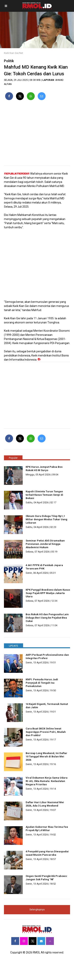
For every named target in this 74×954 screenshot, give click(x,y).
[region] (37, 134)
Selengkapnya (37, 909)
